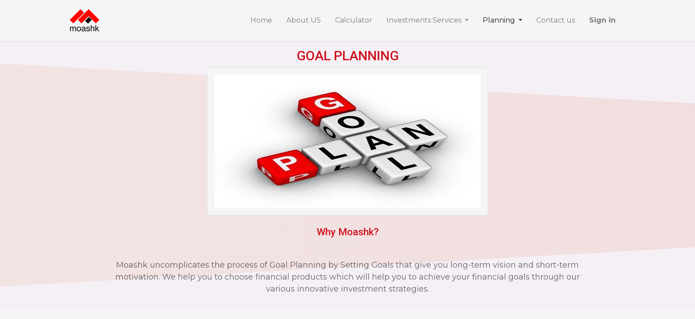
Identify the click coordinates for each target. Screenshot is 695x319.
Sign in (602, 20)
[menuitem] (261, 20)
